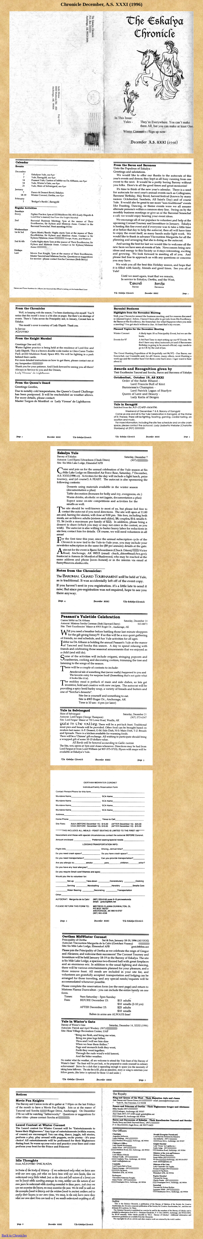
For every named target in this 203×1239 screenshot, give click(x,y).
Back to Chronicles (14, 1235)
